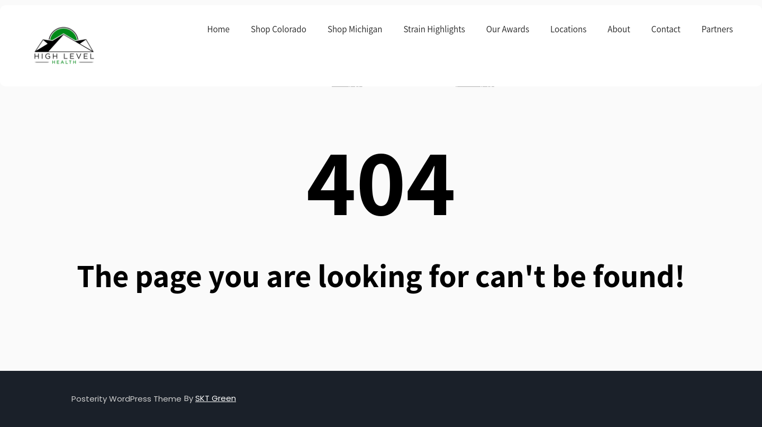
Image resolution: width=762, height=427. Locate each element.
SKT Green (215, 398)
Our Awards (507, 29)
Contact (666, 29)
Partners (717, 29)
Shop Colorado (278, 29)
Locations (568, 29)
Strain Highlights (434, 29)
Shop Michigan (355, 29)
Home (218, 29)
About (618, 29)
